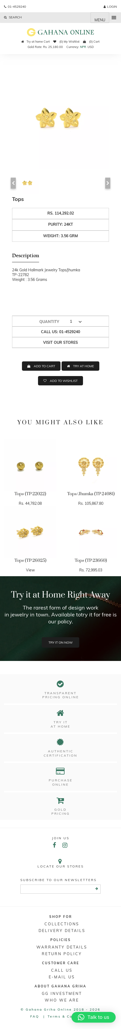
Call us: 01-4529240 (60, 331)
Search (13, 17)
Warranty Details (61, 947)
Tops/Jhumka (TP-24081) (91, 494)
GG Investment (62, 993)
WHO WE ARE (62, 1000)
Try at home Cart (35, 41)
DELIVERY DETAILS (62, 930)
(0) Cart (91, 41)
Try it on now (60, 642)
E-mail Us (62, 977)
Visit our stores (60, 342)
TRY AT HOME (83, 366)
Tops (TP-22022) (30, 494)
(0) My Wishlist (66, 41)
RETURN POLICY (62, 953)
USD (91, 47)
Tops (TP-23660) (91, 560)
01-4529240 (15, 7)
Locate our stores (60, 863)
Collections (61, 924)
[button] (93, 1017)
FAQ (34, 1016)
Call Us (62, 970)
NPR (83, 47)
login (110, 7)
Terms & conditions (69, 1016)
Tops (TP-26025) (30, 560)
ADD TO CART (44, 366)
